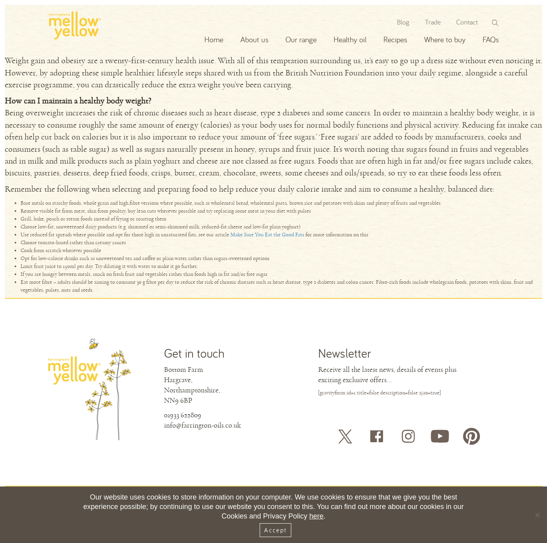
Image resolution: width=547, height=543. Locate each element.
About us (254, 39)
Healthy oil (350, 39)
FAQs (491, 39)
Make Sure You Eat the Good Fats (267, 234)
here (316, 516)
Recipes (395, 39)
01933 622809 (182, 415)
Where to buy (445, 39)
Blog (403, 21)
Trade (433, 21)
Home (213, 39)
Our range (301, 39)
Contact (467, 21)
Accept (275, 530)
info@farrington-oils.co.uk (202, 425)
